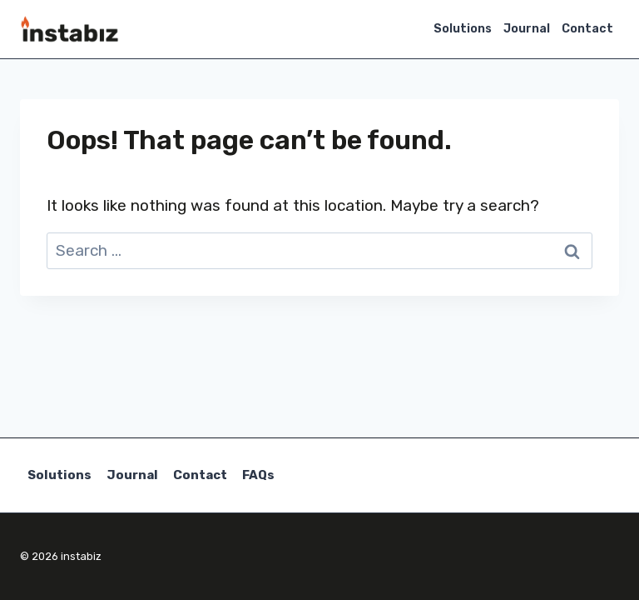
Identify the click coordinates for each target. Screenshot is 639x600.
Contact (587, 29)
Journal (526, 29)
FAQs (258, 475)
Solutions (462, 29)
